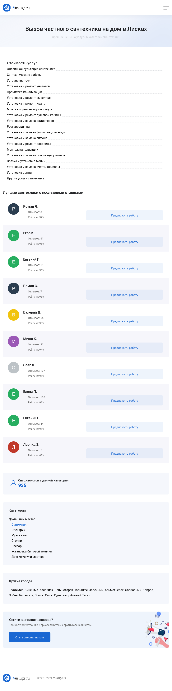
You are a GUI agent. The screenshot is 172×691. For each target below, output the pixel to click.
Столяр (17, 543)
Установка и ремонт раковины (29, 144)
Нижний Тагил (80, 597)
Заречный (96, 592)
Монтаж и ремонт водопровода (29, 109)
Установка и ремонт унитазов (28, 86)
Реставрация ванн (20, 126)
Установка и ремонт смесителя (29, 98)
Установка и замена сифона (27, 138)
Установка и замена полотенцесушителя (36, 155)
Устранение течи (18, 80)
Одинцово (61, 597)
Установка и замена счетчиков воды (33, 167)
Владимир (16, 592)
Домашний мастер (22, 521)
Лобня (13, 597)
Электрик (18, 532)
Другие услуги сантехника (25, 178)
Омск (49, 597)
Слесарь (17, 548)
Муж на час (20, 537)
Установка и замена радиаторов (30, 121)
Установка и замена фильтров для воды (36, 132)
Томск (39, 597)
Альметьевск (114, 592)
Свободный (133, 592)
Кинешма (31, 592)
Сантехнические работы (24, 75)
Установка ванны (19, 172)
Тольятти (81, 592)
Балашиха (26, 597)
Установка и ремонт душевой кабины (34, 115)
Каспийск (46, 592)
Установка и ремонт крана (26, 103)
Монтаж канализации (22, 149)
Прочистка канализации (24, 92)
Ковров (148, 592)
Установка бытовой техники (32, 554)
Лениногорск (63, 592)
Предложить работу (124, 215)
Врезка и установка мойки (26, 161)
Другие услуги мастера (28, 559)
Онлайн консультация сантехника (31, 69)
